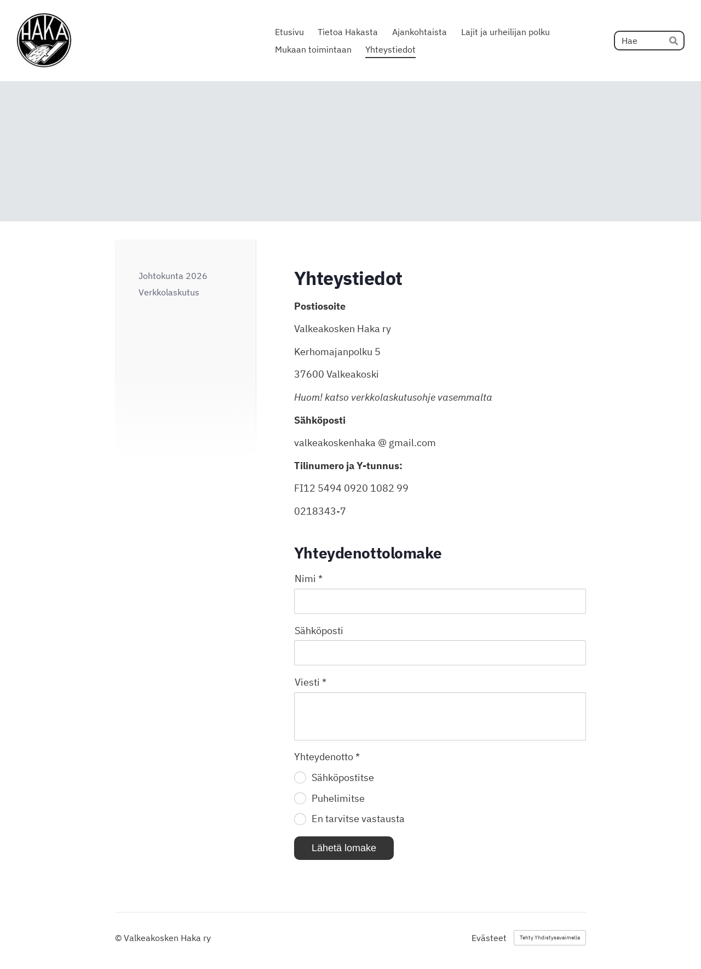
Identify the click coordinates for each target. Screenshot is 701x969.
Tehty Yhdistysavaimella (550, 937)
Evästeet (489, 937)
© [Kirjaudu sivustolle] (119, 937)
